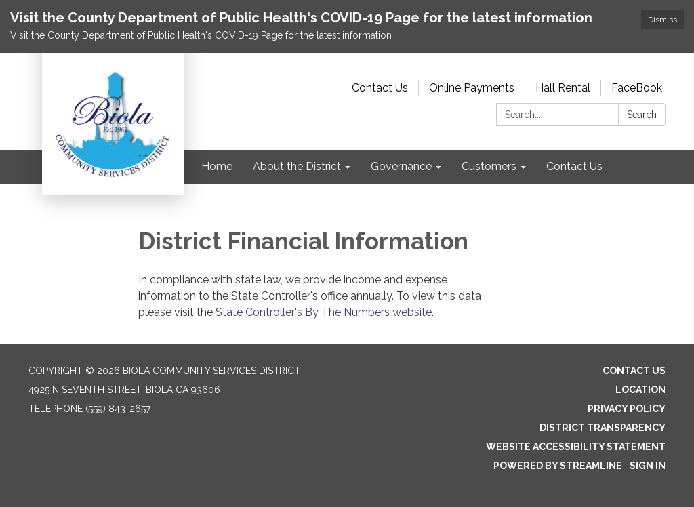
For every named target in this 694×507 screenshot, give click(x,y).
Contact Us (380, 87)
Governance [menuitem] (401, 166)
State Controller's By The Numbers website (324, 312)
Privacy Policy (627, 408)
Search (642, 114)
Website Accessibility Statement (576, 446)
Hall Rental (562, 87)
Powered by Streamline (557, 465)
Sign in (648, 465)
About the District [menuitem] (297, 166)
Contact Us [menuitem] (574, 166)
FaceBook (636, 87)
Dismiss (662, 19)
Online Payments (471, 87)
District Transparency (602, 427)
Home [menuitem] (216, 166)
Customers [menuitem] (489, 166)
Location (640, 389)
